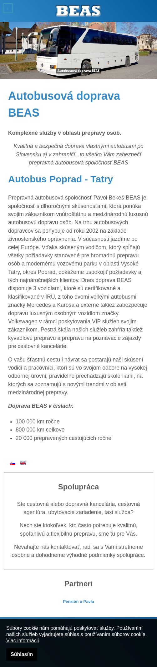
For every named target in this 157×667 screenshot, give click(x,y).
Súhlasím (22, 654)
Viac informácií (22, 640)
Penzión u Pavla (78, 601)
